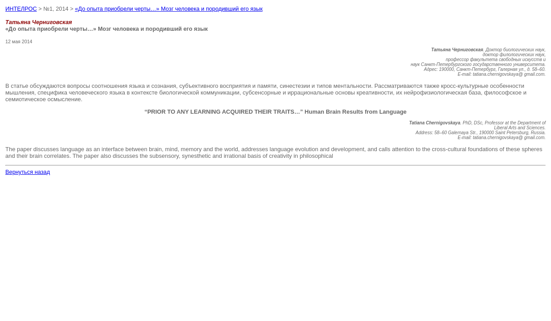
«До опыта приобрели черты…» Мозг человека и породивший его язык (168, 8)
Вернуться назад (27, 172)
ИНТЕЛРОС (21, 8)
